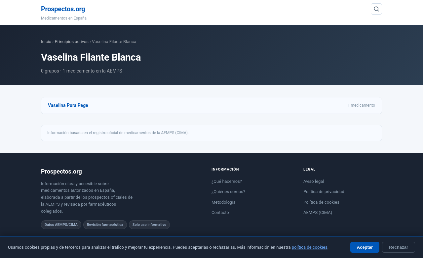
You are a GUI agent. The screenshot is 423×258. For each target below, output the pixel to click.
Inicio (46, 41)
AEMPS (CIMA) (317, 212)
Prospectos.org (63, 9)
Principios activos (72, 41)
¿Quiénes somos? (228, 191)
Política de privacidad (323, 191)
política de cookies (309, 247)
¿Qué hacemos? (227, 181)
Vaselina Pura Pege (68, 105)
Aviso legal (313, 181)
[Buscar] (376, 9)
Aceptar (365, 247)
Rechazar (398, 247)
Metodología (224, 202)
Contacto (220, 212)
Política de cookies (321, 202)
